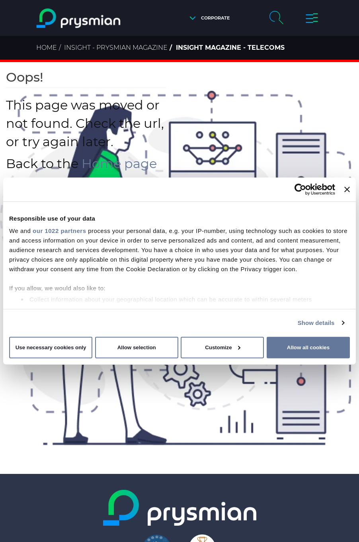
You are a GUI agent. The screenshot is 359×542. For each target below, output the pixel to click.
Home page (119, 163)
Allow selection (136, 347)
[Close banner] (347, 189)
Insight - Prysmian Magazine (116, 47)
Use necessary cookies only (51, 347)
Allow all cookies (308, 347)
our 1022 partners (59, 230)
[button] (207, 18)
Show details (316, 322)
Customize (222, 347)
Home (46, 47)
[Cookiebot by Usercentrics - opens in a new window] (300, 189)
